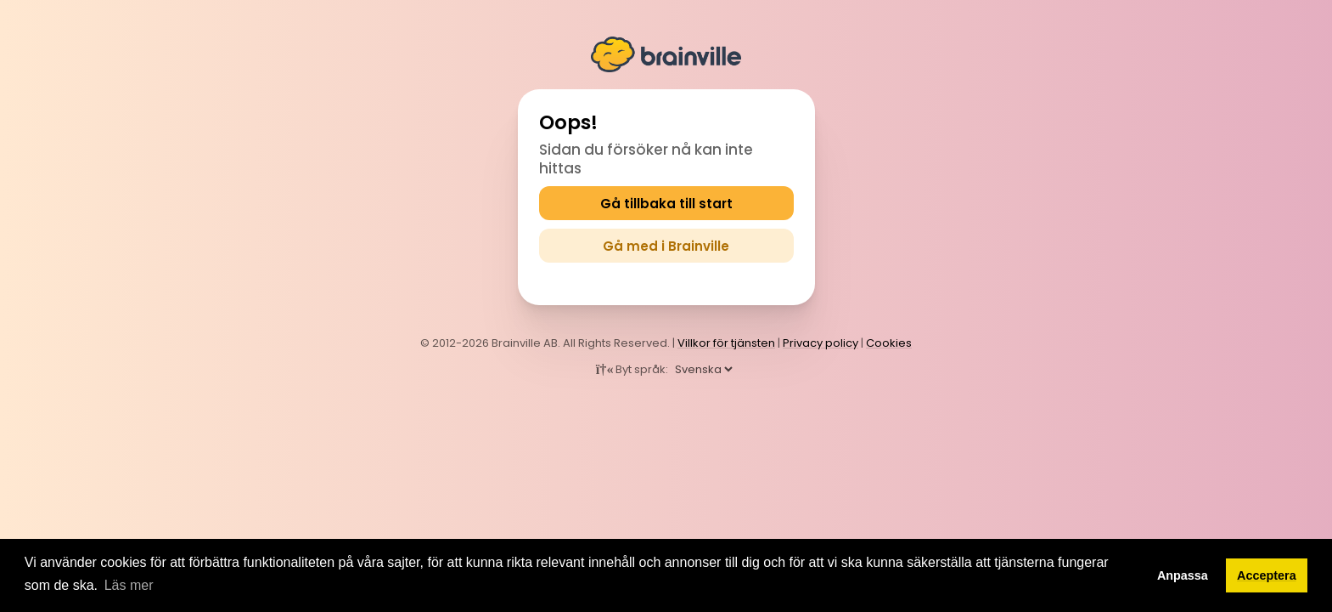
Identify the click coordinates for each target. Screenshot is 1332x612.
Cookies (889, 343)
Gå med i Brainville (666, 246)
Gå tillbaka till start (666, 203)
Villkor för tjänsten (726, 343)
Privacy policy (820, 343)
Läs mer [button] (129, 585)
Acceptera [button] (1266, 575)
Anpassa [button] (1182, 575)
